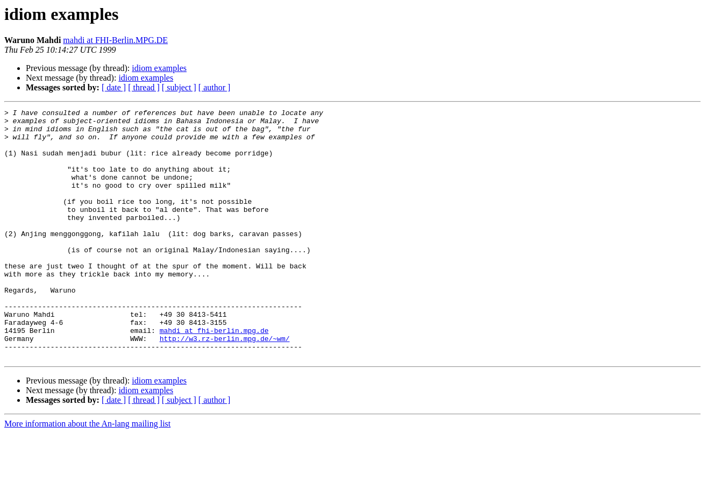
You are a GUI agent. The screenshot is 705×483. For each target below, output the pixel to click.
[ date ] (114, 87)
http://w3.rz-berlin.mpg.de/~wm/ (225, 385)
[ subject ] (179, 87)
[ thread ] (144, 87)
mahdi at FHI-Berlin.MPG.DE (115, 40)
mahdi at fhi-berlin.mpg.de (214, 375)
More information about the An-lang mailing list (87, 473)
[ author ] (214, 87)
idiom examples (159, 68)
